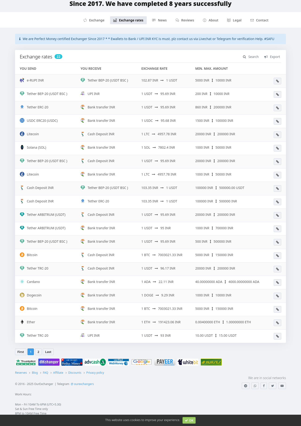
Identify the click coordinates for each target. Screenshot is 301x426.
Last (48, 352)
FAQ (45, 373)
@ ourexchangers (82, 384)
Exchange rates (128, 20)
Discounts (74, 373)
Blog (35, 373)
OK (189, 420)
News (159, 20)
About (210, 20)
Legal (234, 20)
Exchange (93, 20)
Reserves (21, 373)
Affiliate (58, 373)
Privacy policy (95, 373)
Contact (259, 20)
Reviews (185, 20)
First (20, 352)
